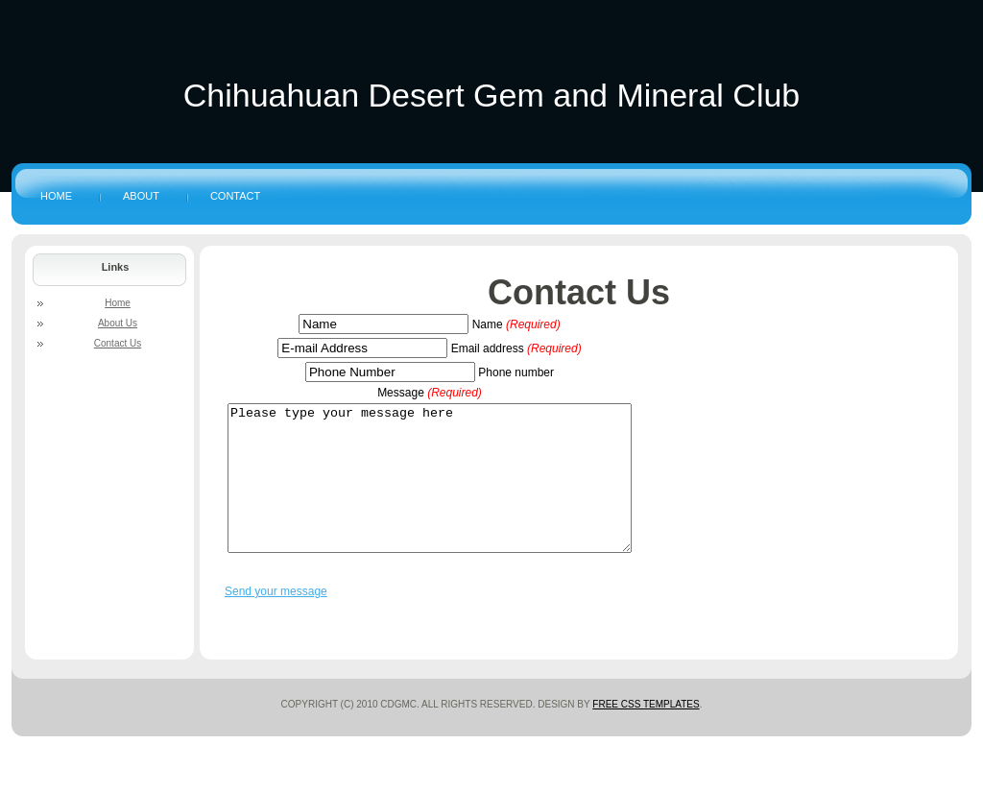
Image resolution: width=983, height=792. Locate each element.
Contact (235, 196)
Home (56, 196)
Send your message (276, 620)
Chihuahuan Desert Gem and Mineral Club (492, 95)
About (141, 196)
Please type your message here (454, 492)
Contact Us (579, 292)
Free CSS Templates (645, 733)
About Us (117, 323)
